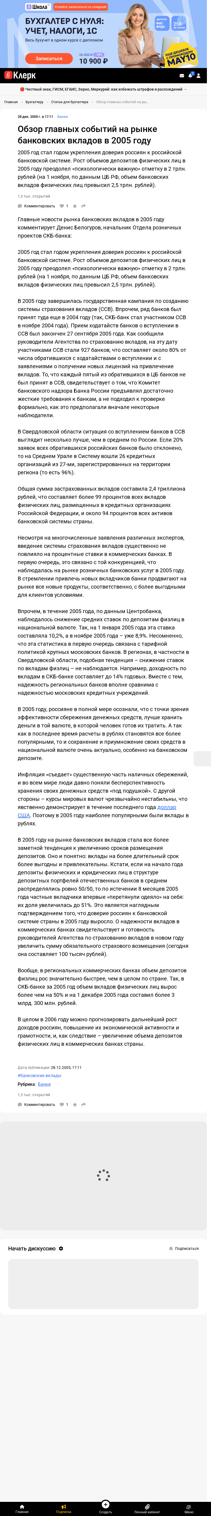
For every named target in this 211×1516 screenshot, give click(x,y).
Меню (189, 1509)
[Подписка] (63, 1509)
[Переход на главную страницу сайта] (20, 76)
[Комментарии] (36, 206)
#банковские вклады (39, 1075)
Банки (62, 117)
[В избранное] (75, 206)
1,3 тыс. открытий (34, 196)
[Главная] (22, 1509)
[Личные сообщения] (182, 75)
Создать (105, 1507)
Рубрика (26, 1084)
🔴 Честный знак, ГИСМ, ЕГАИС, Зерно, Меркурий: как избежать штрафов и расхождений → (103, 89)
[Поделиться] (83, 206)
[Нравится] (64, 206)
